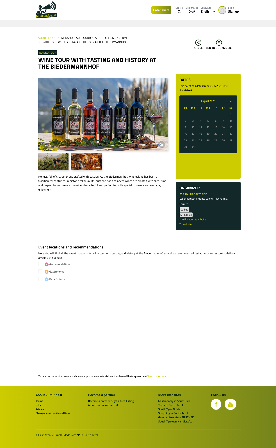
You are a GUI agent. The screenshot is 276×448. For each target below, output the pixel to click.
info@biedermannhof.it (192, 219)
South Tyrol (47, 38)
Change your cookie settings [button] (53, 413)
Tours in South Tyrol (170, 405)
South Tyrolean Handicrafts (175, 421)
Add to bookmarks (219, 45)
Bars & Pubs (55, 279)
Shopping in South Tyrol (173, 413)
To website (185, 224)
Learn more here (157, 376)
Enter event (161, 10)
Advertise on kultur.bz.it (103, 405)
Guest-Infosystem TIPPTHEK (176, 417)
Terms (39, 401)
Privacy (40, 409)
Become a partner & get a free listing (111, 401)
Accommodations (57, 264)
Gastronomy (54, 271)
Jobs (38, 405)
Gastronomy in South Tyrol (174, 401)
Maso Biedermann (193, 194)
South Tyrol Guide (169, 409)
